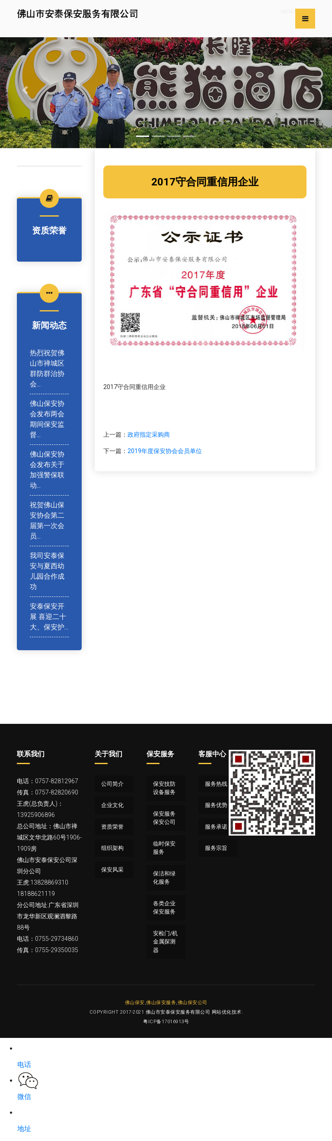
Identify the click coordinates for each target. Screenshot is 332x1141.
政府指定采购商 (149, 434)
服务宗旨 (216, 848)
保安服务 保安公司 (164, 818)
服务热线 (216, 784)
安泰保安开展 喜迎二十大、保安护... (49, 616)
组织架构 (112, 848)
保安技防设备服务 (164, 788)
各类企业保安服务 (164, 907)
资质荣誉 (112, 826)
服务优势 (216, 805)
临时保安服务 (164, 848)
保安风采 (112, 869)
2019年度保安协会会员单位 (165, 450)
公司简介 (112, 784)
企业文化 (112, 805)
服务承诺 (216, 826)
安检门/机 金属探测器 (165, 941)
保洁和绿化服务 (164, 877)
